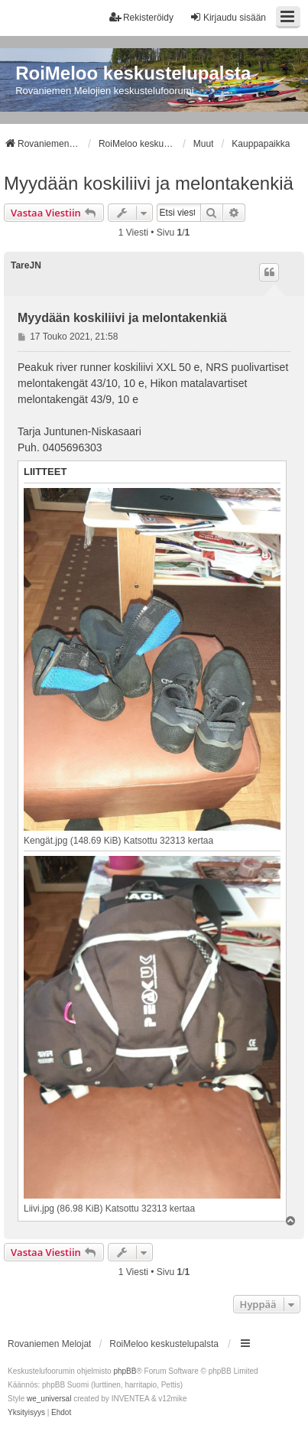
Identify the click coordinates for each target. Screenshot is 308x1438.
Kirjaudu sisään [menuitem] (228, 17)
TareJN (26, 265)
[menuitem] (26, 1413)
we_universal (49, 1398)
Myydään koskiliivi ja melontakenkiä (148, 183)
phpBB (124, 1371)
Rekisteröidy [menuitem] (141, 17)
